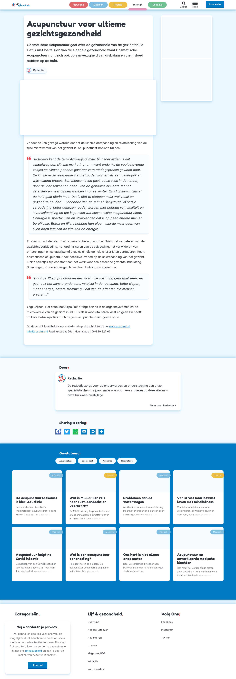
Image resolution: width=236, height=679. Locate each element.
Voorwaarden (96, 668)
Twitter (166, 636)
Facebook (167, 620)
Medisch (98, 6)
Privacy (93, 644)
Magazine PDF (97, 652)
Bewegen (79, 6)
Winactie (93, 660)
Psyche (118, 6)
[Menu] (195, 6)
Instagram (167, 628)
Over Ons (94, 620)
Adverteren (95, 636)
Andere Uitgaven (99, 628)
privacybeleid (33, 649)
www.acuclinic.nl (119, 326)
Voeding (157, 6)
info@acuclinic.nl (37, 331)
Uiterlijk (138, 6)
